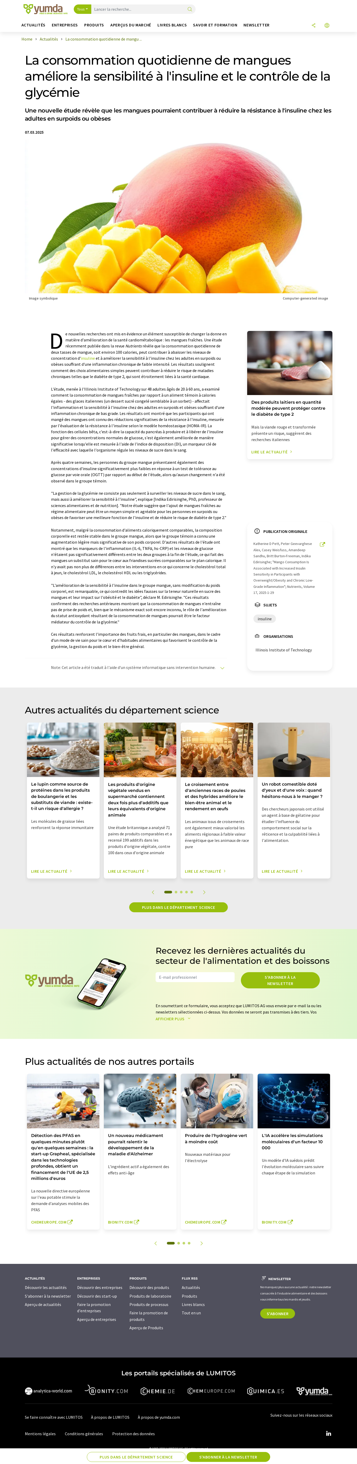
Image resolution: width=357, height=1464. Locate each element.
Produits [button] (94, 24)
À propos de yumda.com (159, 1417)
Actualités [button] (33, 24)
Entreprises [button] (65, 24)
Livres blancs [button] (172, 24)
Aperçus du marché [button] (130, 24)
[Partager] (313, 26)
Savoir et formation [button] (215, 24)
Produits (189, 1296)
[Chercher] (190, 10)
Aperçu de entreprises (96, 1319)
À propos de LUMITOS (110, 1417)
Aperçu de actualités (43, 1304)
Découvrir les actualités (46, 1287)
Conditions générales (84, 1433)
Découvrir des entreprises (99, 1287)
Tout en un (191, 1312)
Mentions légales (40, 1433)
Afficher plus (174, 1018)
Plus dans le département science (178, 907)
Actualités (191, 1287)
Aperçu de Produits (146, 1327)
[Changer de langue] (327, 26)
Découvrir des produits (149, 1287)
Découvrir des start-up (97, 1296)
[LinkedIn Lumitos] (328, 1433)
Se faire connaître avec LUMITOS (54, 1417)
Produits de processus (148, 1304)
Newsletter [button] (256, 24)
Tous (81, 9)
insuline (88, 358)
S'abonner (278, 1313)
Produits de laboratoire (150, 1296)
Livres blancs (193, 1304)
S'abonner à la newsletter (280, 980)
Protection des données (133, 1433)
